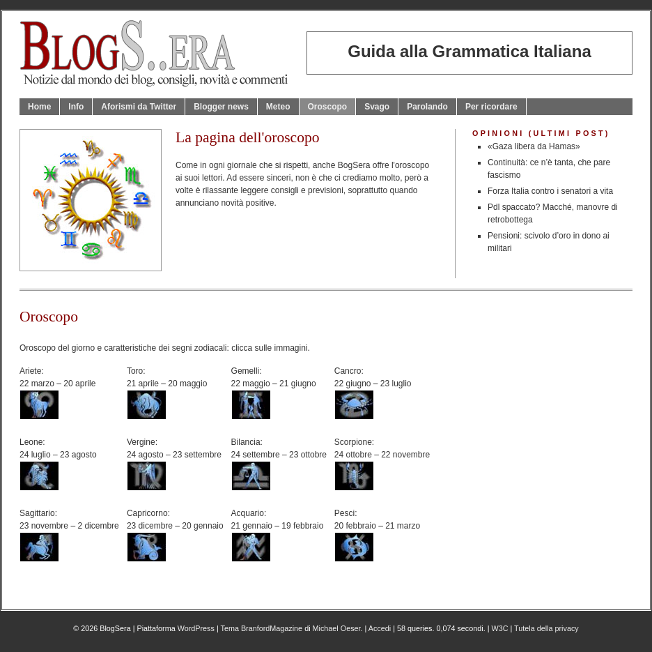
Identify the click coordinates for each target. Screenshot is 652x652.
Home (39, 107)
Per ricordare (491, 107)
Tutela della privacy (546, 628)
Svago (376, 107)
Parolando (427, 107)
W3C (499, 628)
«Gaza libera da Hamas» (534, 146)
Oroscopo (328, 107)
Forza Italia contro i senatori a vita (550, 191)
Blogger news (221, 107)
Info (76, 107)
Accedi (379, 628)
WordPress (196, 628)
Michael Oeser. (338, 628)
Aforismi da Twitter (138, 107)
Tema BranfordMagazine (262, 628)
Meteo (278, 107)
